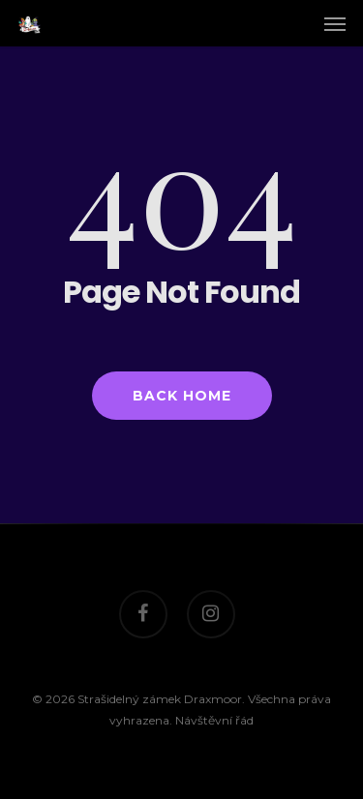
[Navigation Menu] (335, 23)
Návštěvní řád (214, 720)
